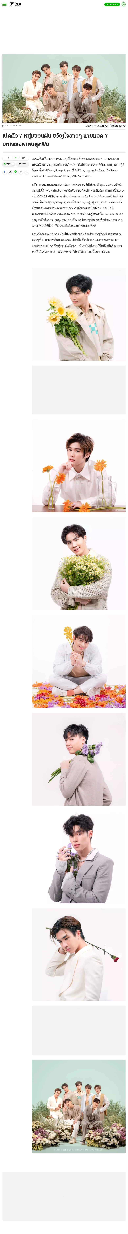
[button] (4, 172)
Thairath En (112, 4)
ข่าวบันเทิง (102, 126)
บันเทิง (89, 126)
